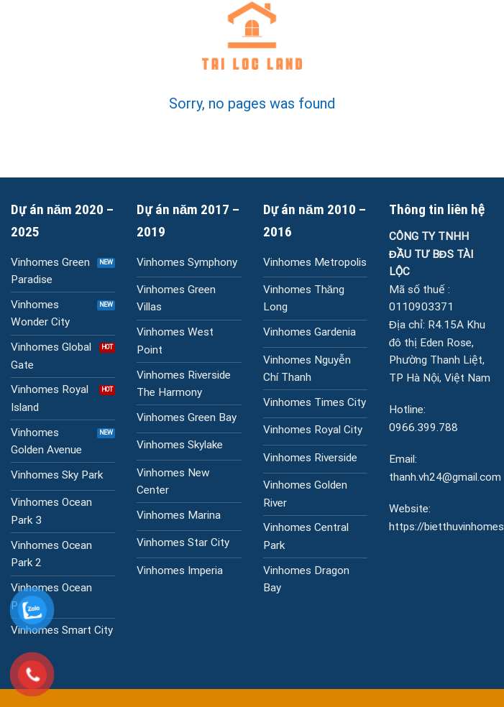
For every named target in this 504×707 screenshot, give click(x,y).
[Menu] (19, 36)
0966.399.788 (423, 427)
